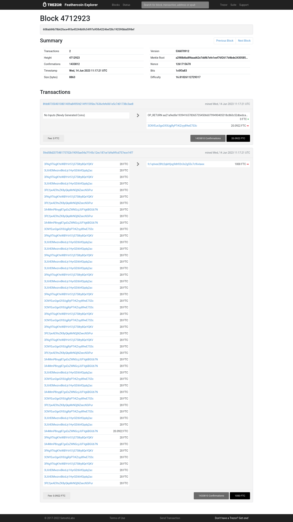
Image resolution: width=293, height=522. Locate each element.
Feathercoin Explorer (81, 5)
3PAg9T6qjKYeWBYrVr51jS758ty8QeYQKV (68, 164)
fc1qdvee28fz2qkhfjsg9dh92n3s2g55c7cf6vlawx (176, 164)
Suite (233, 4)
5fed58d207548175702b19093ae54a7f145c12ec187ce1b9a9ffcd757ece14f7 (88, 152)
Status (126, 4)
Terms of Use (117, 518)
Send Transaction (170, 518)
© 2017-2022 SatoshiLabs (59, 518)
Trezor (223, 4)
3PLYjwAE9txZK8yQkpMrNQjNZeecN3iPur (68, 190)
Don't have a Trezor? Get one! (232, 518)
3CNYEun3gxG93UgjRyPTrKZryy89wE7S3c (172, 125)
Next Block (244, 40)
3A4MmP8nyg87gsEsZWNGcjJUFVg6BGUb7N (71, 209)
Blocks (116, 4)
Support (244, 4)
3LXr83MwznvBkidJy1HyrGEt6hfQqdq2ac (68, 170)
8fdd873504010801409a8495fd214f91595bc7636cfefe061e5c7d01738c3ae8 (88, 103)
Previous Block (224, 40)
